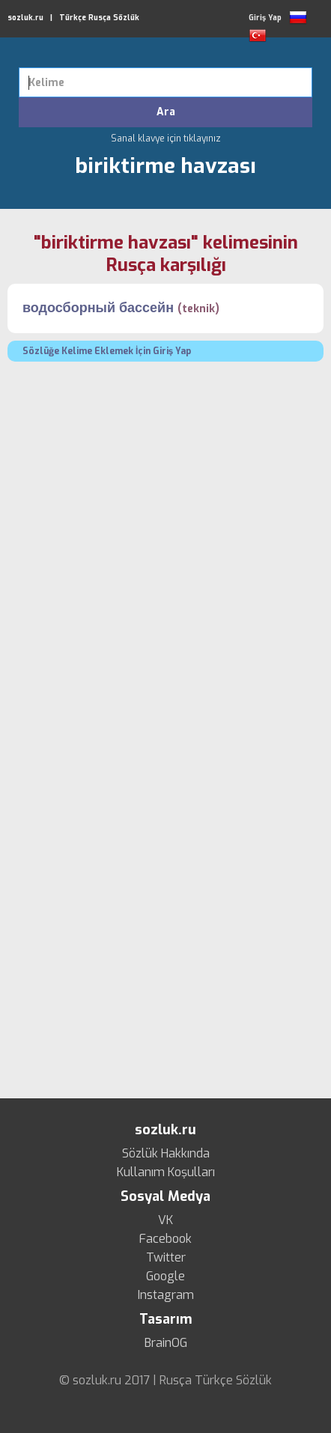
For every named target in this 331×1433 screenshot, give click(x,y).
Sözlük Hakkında (166, 1153)
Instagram (166, 1295)
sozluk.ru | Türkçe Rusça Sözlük (73, 17)
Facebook (165, 1239)
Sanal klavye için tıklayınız (166, 138)
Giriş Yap (265, 17)
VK (165, 1220)
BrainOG (166, 1343)
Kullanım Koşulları (166, 1172)
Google (165, 1276)
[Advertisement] (165, 542)
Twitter (166, 1257)
